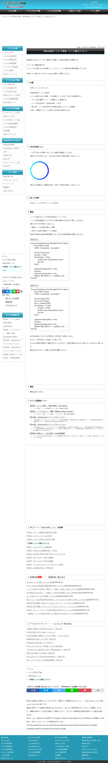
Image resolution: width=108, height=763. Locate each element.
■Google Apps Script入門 (90, 752)
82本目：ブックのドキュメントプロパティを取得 (45, 564)
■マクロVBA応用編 (61, 737)
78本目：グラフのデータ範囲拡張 (39, 547)
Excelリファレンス (10, 74)
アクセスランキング (38, 624)
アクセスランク (11, 305)
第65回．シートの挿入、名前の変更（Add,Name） (49, 406)
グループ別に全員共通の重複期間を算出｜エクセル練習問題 (49, 586)
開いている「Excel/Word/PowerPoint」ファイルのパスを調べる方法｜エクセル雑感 (58, 599)
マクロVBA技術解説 (10, 123)
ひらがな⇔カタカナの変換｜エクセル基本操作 (45, 646)
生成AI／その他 (74, 12)
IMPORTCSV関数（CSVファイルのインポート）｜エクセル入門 (51, 603)
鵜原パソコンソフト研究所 (64, 761)
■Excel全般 (4, 737)
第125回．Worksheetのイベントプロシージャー (48, 424)
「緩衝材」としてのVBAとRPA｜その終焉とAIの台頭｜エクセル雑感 (52, 613)
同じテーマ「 (35, 527)
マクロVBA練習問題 (10, 99)
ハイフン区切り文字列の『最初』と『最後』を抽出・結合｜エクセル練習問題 (56, 589)
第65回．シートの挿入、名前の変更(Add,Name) (12, 322)
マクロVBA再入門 (9, 88)
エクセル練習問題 (9, 63)
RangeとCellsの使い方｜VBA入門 (40, 642)
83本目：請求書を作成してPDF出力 (40, 568)
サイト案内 (95, 12)
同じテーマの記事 (12, 298)
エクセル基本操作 (9, 56)
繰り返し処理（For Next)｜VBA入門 (41, 653)
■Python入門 (86, 743)
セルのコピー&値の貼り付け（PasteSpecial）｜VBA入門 (49, 649)
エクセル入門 (8, 52)
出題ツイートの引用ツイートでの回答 (44, 203)
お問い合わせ (8, 191)
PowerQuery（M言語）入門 (11, 150)
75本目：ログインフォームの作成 (39, 536)
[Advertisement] (54, 32)
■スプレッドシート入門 (89, 749)
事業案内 (6, 187)
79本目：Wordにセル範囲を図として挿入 (42, 551)
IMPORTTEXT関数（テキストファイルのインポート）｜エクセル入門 (53, 606)
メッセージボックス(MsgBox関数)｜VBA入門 (46, 660)
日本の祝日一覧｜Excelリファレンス (41, 632)
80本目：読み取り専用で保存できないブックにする (46, 554)
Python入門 (7, 155)
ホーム (30, 669)
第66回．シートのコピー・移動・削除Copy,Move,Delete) (11, 333)
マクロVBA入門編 (33, 12)
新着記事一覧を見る (56, 577)
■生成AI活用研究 (87, 737)
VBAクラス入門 (9, 116)
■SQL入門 (85, 746)
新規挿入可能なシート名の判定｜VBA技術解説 (47, 433)
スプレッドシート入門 (11, 162)
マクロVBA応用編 (54, 12)
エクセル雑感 (8, 70)
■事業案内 (85, 755)
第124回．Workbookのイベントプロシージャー (48, 417)
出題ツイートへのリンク (39, 88)
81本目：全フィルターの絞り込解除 (40, 557)
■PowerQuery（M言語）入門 (91, 740)
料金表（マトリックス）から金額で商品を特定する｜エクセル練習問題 (53, 610)
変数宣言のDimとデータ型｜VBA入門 (42, 639)
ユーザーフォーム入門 (11, 113)
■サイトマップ (86, 758)
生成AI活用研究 (9, 145)
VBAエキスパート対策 (11, 95)
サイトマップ (8, 183)
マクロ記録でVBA (9, 91)
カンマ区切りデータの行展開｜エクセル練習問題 (45, 596)
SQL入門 (6, 159)
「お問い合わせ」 (90, 701)
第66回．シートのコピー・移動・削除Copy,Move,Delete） (52, 411)
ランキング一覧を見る (62, 624)
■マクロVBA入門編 (34, 737)
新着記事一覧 (8, 176)
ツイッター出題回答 (10, 67)
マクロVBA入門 (9, 84)
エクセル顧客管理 (9, 127)
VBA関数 (6, 130)
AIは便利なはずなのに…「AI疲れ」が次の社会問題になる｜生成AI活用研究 (55, 593)
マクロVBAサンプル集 (11, 120)
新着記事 (36, 577)
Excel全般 (12, 12)
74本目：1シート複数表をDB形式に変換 (42, 532)
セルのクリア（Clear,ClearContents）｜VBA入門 (46, 656)
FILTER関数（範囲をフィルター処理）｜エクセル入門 (48, 636)
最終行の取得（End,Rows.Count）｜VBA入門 (45, 629)
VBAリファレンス (9, 134)
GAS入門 (6, 166)
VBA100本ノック (48, 527)
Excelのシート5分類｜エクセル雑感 (40, 582)
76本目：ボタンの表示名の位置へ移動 (41, 539)
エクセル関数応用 (9, 60)
